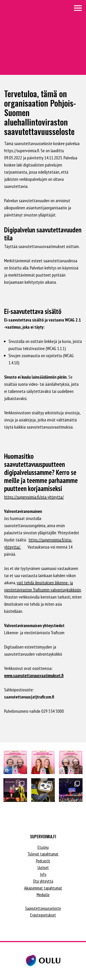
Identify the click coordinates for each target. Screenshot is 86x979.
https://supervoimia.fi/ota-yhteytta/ (34, 497)
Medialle (43, 894)
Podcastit (43, 861)
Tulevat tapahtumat (43, 854)
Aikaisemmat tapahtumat (43, 888)
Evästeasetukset (43, 915)
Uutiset (43, 867)
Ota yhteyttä (43, 881)
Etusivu (43, 847)
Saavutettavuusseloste (43, 908)
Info (43, 874)
